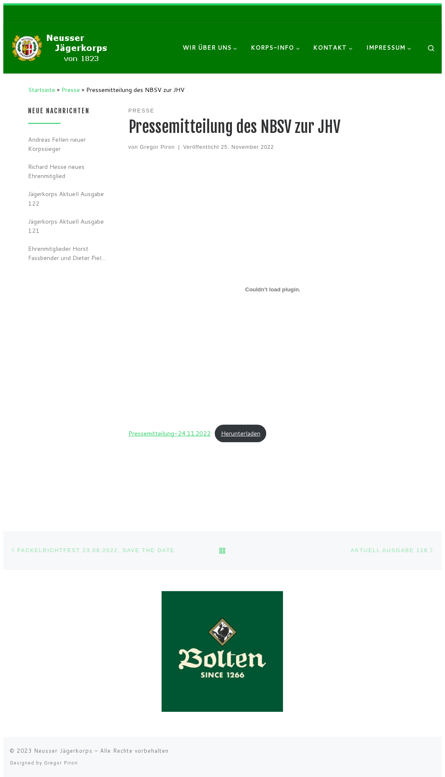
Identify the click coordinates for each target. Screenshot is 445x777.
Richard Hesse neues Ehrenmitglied (56, 171)
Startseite (41, 89)
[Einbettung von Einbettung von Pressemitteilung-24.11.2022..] (273, 289)
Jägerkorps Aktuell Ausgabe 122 (66, 198)
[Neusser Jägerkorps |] (62, 47)
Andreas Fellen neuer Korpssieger (57, 144)
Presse (71, 89)
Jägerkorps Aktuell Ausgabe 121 (66, 226)
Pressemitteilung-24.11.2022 (170, 433)
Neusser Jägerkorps (63, 750)
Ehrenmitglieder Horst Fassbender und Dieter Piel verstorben (64, 253)
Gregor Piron (157, 147)
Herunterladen (240, 433)
